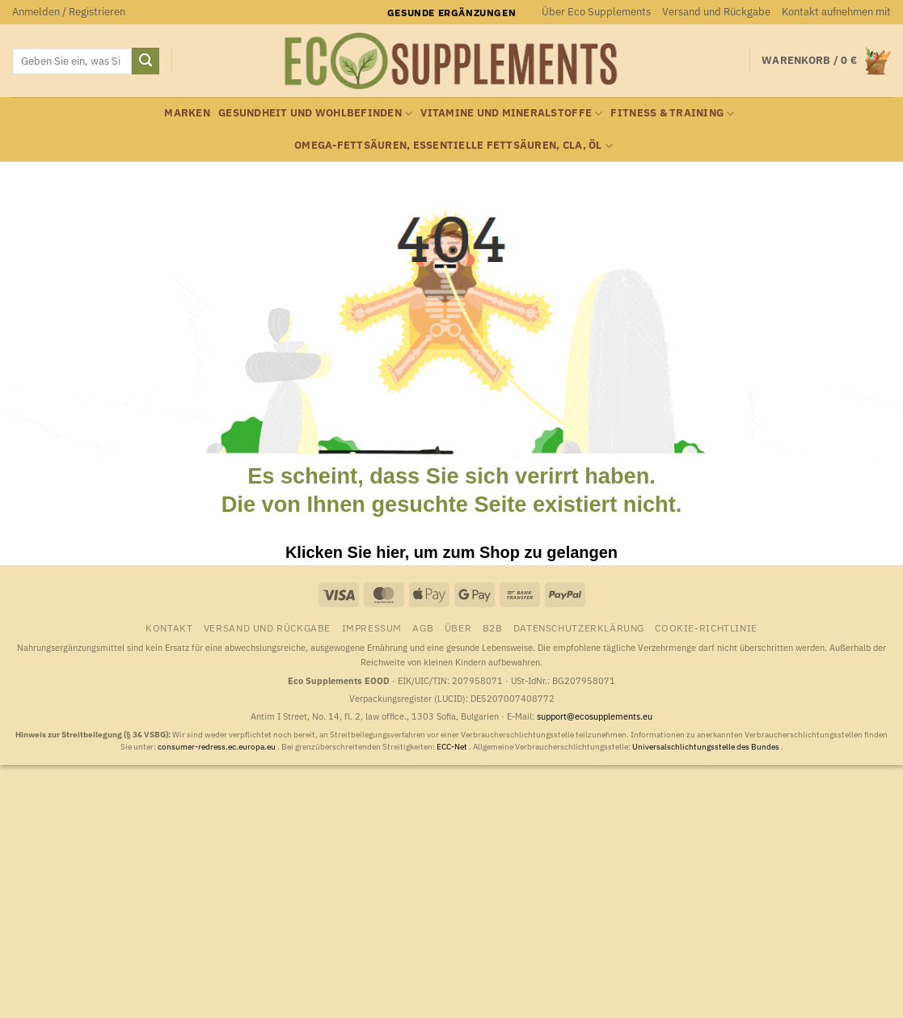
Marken (187, 113)
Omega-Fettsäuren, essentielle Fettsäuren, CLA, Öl (453, 146)
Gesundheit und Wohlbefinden (315, 113)
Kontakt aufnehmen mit (836, 12)
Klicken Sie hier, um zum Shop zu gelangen (451, 552)
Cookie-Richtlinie (706, 627)
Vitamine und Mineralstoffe (511, 113)
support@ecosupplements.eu (594, 716)
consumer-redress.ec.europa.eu (217, 746)
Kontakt (169, 627)
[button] (68, 12)
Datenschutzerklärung (578, 627)
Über (458, 627)
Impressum (372, 627)
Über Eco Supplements (596, 12)
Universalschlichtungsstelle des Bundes (706, 746)
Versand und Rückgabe (716, 12)
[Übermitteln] (145, 61)
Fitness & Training (672, 113)
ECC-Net (453, 746)
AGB (422, 627)
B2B (493, 627)
